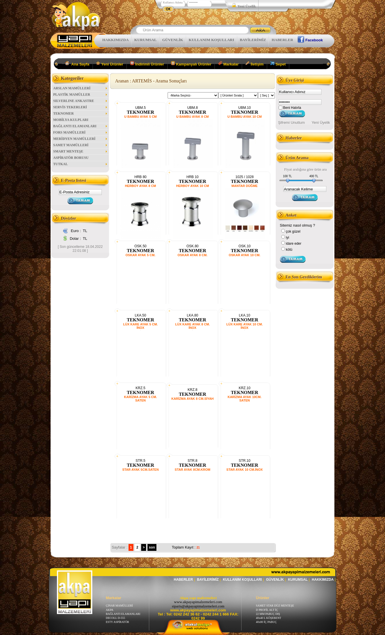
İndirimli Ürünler (147, 63)
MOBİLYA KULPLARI (70, 120)
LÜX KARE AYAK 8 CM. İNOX (192, 326)
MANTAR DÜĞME (244, 186)
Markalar (228, 63)
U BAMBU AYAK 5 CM (140, 116)
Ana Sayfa (77, 63)
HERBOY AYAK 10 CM (192, 186)
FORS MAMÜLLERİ (80, 132)
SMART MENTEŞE (80, 151)
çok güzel (293, 231)
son (152, 547)
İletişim (254, 63)
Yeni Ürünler (109, 63)
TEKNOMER (80, 113)
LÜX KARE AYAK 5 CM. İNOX (140, 326)
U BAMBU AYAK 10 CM (244, 116)
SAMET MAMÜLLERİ (80, 145)
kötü (289, 250)
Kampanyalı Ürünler (191, 63)
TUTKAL (80, 164)
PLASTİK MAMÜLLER (80, 94)
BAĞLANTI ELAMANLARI (80, 126)
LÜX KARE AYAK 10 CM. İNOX (244, 326)
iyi (287, 238)
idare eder (293, 244)
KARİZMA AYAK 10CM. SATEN (245, 398)
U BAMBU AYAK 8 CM (192, 116)
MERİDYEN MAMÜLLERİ (80, 139)
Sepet (278, 63)
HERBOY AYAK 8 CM (140, 186)
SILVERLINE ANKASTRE (80, 101)
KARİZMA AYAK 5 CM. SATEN (140, 398)
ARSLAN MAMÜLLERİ (80, 88)
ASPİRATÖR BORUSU (71, 158)
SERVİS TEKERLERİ (80, 107)
